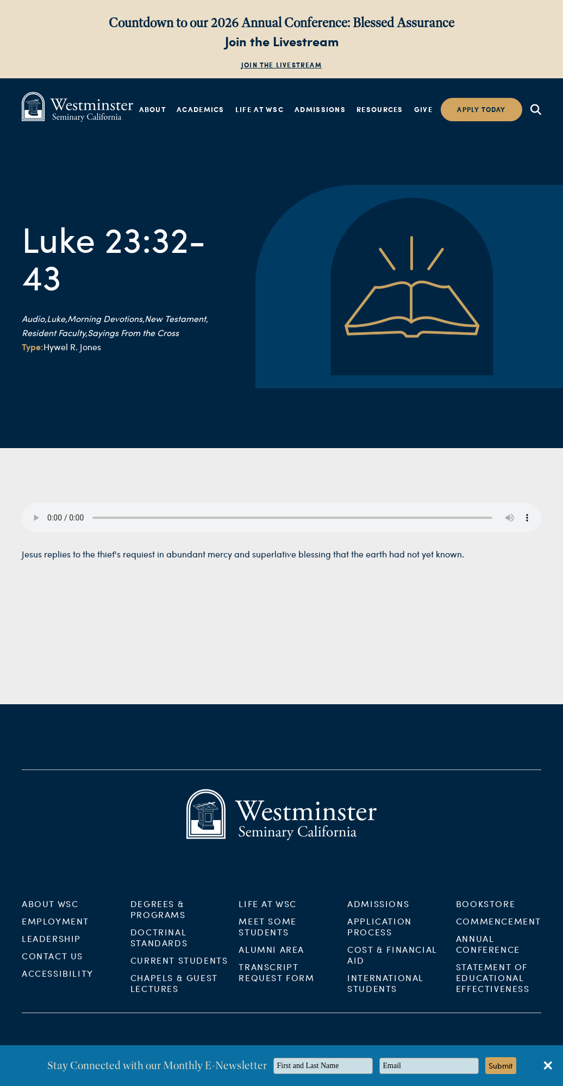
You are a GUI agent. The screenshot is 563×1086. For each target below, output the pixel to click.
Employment (55, 927)
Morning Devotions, (106, 318)
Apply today (481, 109)
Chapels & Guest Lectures (174, 989)
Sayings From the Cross (133, 332)
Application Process (379, 933)
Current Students (179, 966)
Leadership (51, 945)
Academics (200, 109)
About (152, 109)
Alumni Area (271, 955)
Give (423, 109)
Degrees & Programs (158, 915)
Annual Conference (488, 950)
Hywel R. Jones (72, 346)
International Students (385, 989)
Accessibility (57, 979)
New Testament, (176, 318)
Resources (379, 109)
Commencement (498, 927)
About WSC (50, 910)
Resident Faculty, (54, 332)
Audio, (34, 318)
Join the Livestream (281, 65)
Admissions (320, 109)
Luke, (57, 318)
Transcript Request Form (276, 978)
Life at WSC (259, 109)
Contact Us (52, 962)
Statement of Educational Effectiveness (493, 984)
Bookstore (485, 910)
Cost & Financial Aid (392, 961)
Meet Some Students (267, 933)
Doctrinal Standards (158, 944)
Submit (501, 1065)
